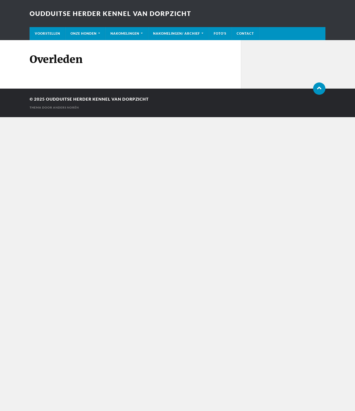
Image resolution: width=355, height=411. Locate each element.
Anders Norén (66, 107)
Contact (245, 33)
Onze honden (84, 33)
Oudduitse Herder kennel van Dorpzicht (110, 13)
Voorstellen (47, 33)
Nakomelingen (124, 33)
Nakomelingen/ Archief (176, 33)
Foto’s (220, 33)
